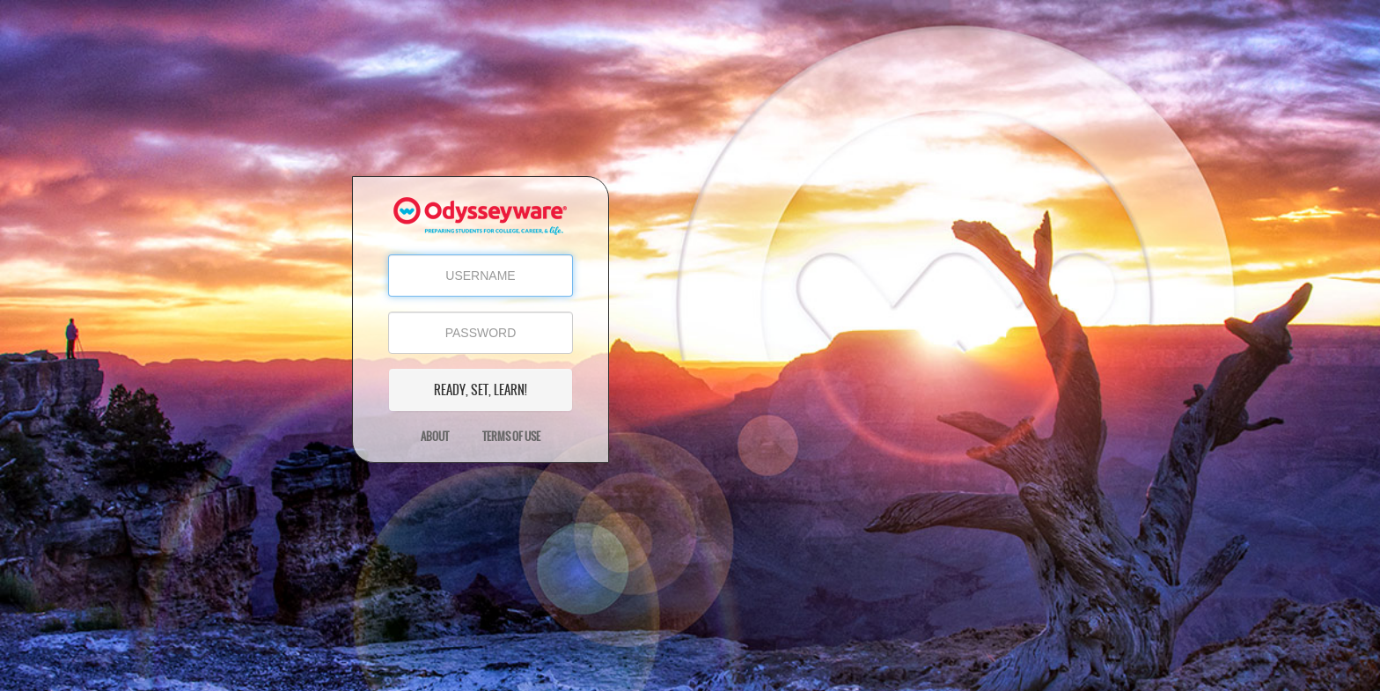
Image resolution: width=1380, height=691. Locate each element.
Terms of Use (511, 437)
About (435, 437)
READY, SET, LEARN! (480, 390)
